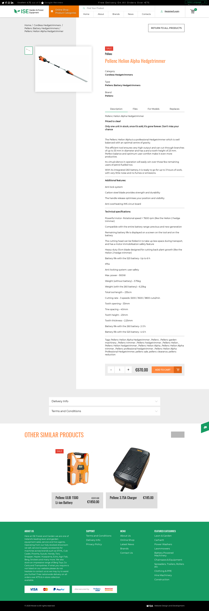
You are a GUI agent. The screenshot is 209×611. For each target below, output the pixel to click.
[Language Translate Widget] (196, 2)
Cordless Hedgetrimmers (47, 25)
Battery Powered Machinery (164, 554)
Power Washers (163, 544)
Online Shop (127, 540)
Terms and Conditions (66, 411)
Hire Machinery (163, 575)
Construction (161, 579)
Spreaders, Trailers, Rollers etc (169, 565)
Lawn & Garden (163, 536)
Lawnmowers (162, 548)
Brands (116, 14)
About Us (125, 536)
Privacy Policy (94, 544)
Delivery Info (60, 401)
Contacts (146, 14)
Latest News (127, 544)
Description (116, 109)
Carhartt (159, 540)
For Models (153, 109)
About (101, 14)
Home (86, 14)
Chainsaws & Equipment (168, 560)
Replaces (174, 109)
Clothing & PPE (163, 571)
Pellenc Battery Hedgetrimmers (42, 28)
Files (135, 109)
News (130, 14)
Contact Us (126, 553)
